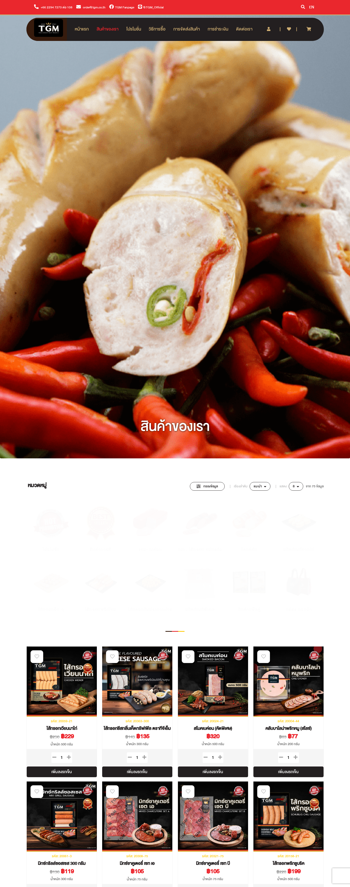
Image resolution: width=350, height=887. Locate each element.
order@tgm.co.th (90, 7)
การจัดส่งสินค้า (186, 29)
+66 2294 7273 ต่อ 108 (53, 7)
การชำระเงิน (218, 29)
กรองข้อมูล (207, 486)
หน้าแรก (82, 29)
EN (311, 7)
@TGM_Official (151, 7)
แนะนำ (258, 486)
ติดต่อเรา (244, 29)
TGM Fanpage (121, 7)
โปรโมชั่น (133, 29)
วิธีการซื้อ (157, 29)
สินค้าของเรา (107, 29)
